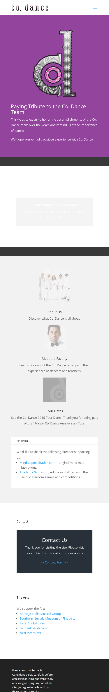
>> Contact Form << (54, 562)
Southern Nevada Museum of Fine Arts (47, 618)
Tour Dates (54, 411)
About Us (55, 312)
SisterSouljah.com (32, 623)
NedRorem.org (30, 633)
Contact (22, 521)
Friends (22, 441)
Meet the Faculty (54, 358)
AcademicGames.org (34, 472)
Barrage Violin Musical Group (40, 614)
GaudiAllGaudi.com (33, 628)
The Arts (23, 597)
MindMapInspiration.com (37, 462)
